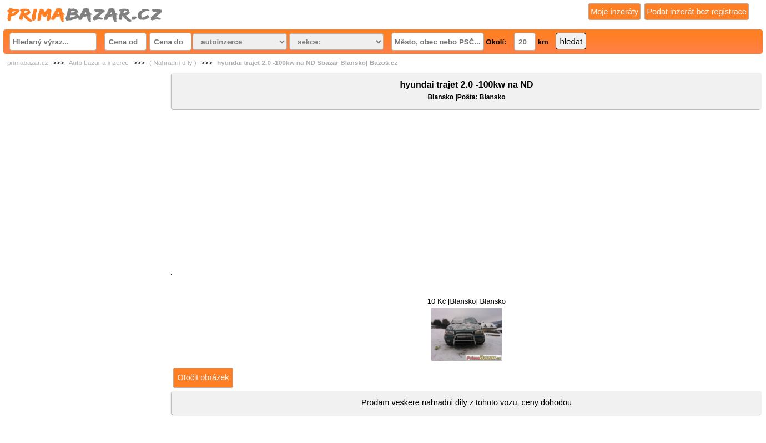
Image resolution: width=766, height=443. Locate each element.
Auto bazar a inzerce (99, 63)
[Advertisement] (466, 193)
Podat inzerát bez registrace (697, 11)
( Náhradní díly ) (172, 63)
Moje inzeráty (614, 11)
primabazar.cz (27, 63)
